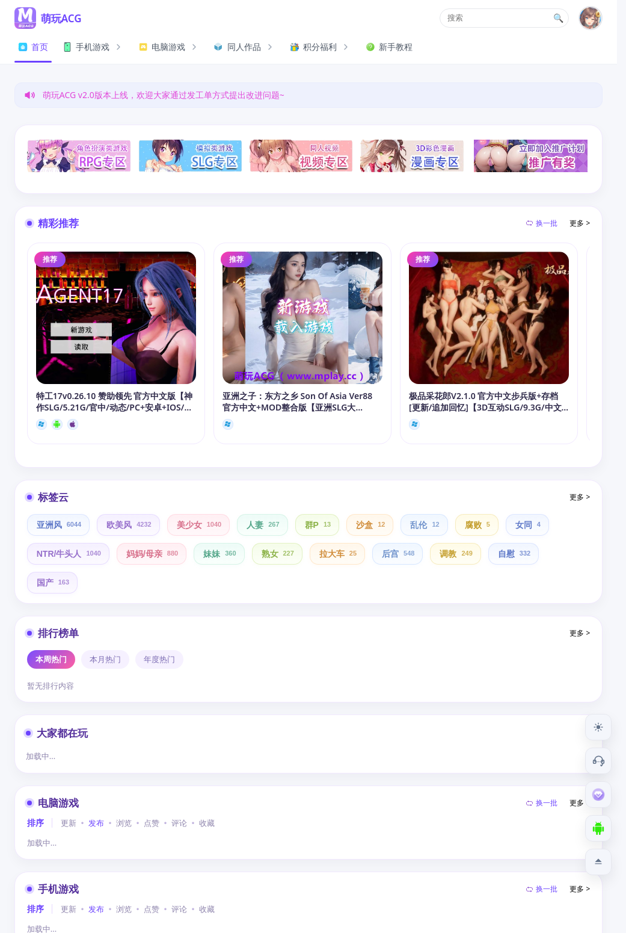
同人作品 (244, 46)
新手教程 (389, 46)
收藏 (207, 823)
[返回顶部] (598, 862)
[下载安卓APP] (598, 828)
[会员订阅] (598, 794)
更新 (68, 823)
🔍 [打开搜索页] (558, 18)
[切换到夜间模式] (598, 727)
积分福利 (320, 46)
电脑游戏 (169, 46)
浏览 (124, 823)
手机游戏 (93, 46)
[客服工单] (598, 761)
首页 (33, 46)
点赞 (151, 823)
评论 (179, 823)
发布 (96, 823)
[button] (504, 18)
